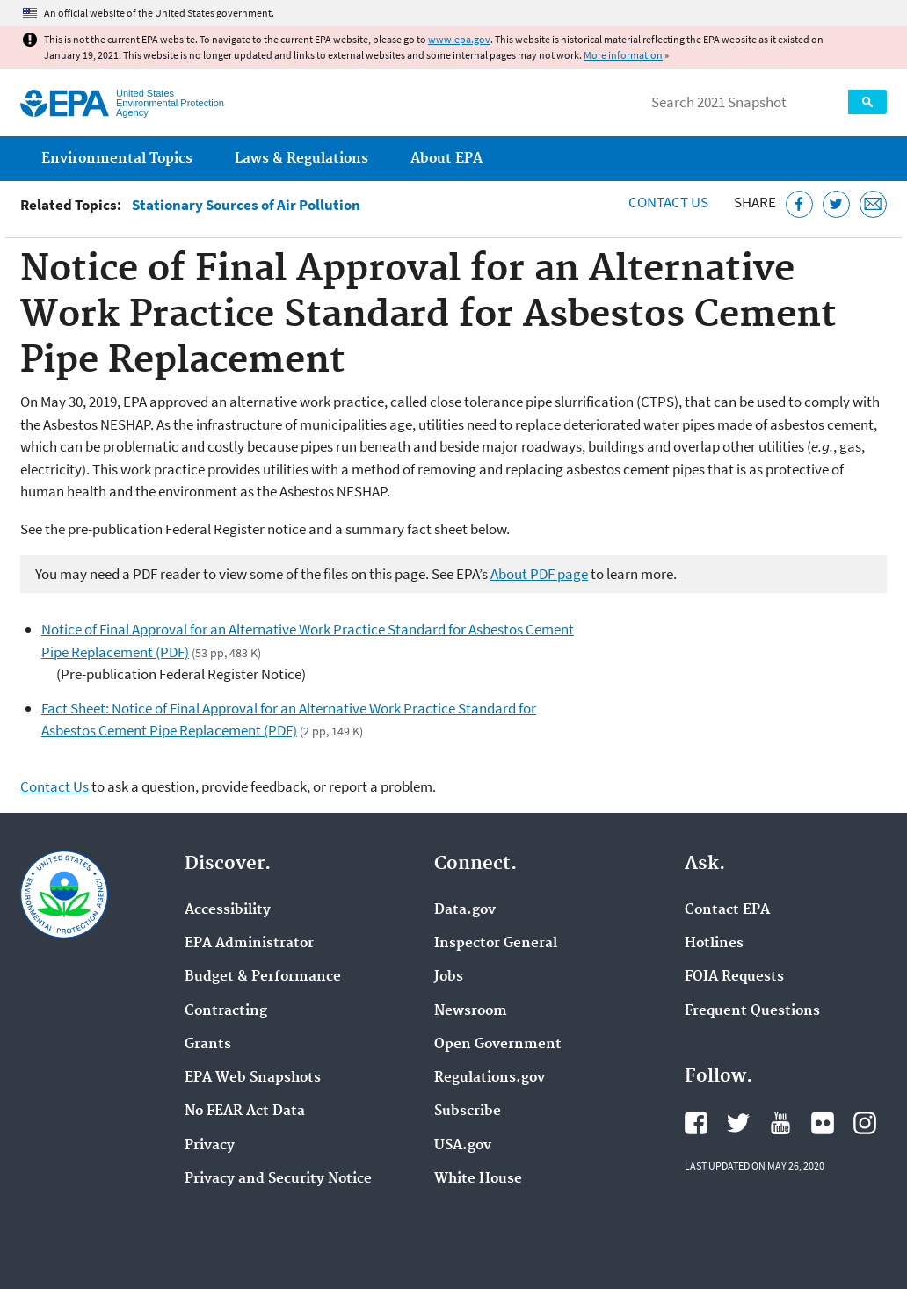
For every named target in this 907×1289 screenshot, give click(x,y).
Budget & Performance (263, 977)
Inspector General (495, 944)
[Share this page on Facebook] (799, 204)
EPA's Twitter (738, 1123)
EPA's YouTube (780, 1123)
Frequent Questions (752, 1011)
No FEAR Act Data (245, 1111)
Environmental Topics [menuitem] (116, 158)
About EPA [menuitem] (446, 158)
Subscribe (467, 1111)
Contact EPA (727, 910)
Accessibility (228, 910)
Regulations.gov (489, 1078)
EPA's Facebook (696, 1123)
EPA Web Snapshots (253, 1078)
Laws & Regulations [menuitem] (301, 158)
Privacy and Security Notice (278, 1179)
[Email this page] (873, 204)
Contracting (226, 1011)
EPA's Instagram (864, 1123)
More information (623, 55)
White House (478, 1179)
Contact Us (668, 202)
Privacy (210, 1146)
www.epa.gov (459, 39)
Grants (208, 1045)
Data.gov (465, 910)
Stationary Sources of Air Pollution (246, 205)
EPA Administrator (249, 944)
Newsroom (470, 1011)
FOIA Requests (734, 977)
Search (867, 102)
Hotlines (714, 944)
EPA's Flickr (822, 1123)
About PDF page (539, 573)
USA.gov (462, 1146)
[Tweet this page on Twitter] (836, 204)
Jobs (448, 977)
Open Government (498, 1045)
